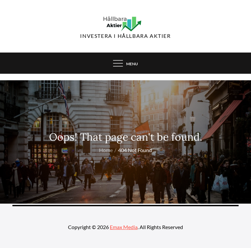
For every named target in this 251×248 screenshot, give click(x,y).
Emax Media (124, 227)
